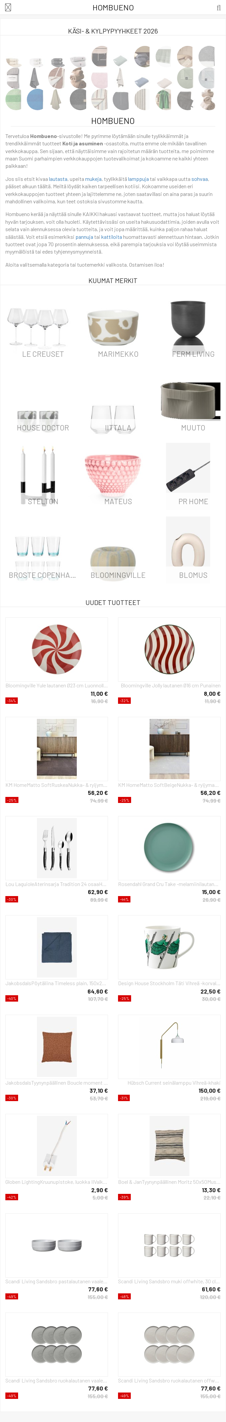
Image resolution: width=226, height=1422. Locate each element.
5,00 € (100, 1197)
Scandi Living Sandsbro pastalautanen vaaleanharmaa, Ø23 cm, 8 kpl (56, 1281)
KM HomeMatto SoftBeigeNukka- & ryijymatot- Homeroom (169, 785)
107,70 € (98, 999)
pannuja (84, 236)
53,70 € (99, 1098)
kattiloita (111, 236)
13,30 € (211, 1190)
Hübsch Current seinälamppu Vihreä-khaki (174, 1082)
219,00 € (210, 1098)
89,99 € (99, 899)
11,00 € (99, 693)
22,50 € (211, 991)
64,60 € (98, 991)
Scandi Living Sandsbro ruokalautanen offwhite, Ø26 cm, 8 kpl (169, 1380)
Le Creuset (43, 353)
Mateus (118, 501)
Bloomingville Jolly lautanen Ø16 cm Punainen (171, 685)
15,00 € (211, 891)
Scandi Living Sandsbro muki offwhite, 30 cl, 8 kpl (169, 1281)
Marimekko (118, 353)
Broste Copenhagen (44, 574)
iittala (118, 427)
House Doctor (43, 427)
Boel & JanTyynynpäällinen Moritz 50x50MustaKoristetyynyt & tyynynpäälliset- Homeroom (169, 1181)
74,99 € (99, 800)
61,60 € (211, 1289)
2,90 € (99, 1190)
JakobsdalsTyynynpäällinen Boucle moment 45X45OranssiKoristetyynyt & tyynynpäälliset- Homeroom (56, 1082)
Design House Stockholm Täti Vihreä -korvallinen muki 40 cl (169, 983)
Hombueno (113, 7)
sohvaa (199, 179)
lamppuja (138, 179)
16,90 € (99, 701)
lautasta (58, 179)
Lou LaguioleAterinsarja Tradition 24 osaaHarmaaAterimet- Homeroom (56, 884)
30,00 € (211, 999)
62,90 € (98, 891)
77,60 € (98, 1289)
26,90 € (212, 899)
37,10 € (99, 1090)
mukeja (93, 179)
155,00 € (98, 1297)
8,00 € (212, 693)
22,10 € (212, 1197)
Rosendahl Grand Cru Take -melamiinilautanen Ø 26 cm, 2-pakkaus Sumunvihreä (169, 884)
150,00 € (210, 1090)
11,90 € (213, 701)
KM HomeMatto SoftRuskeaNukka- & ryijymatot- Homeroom (56, 785)
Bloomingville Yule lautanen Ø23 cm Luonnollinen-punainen (56, 685)
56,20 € (98, 792)
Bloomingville (118, 574)
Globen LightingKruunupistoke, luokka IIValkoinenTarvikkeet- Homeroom (56, 1181)
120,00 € (210, 1297)
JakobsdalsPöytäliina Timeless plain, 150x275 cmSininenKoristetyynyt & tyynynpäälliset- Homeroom (56, 983)
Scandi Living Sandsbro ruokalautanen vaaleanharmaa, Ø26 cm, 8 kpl (56, 1380)
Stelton (43, 501)
